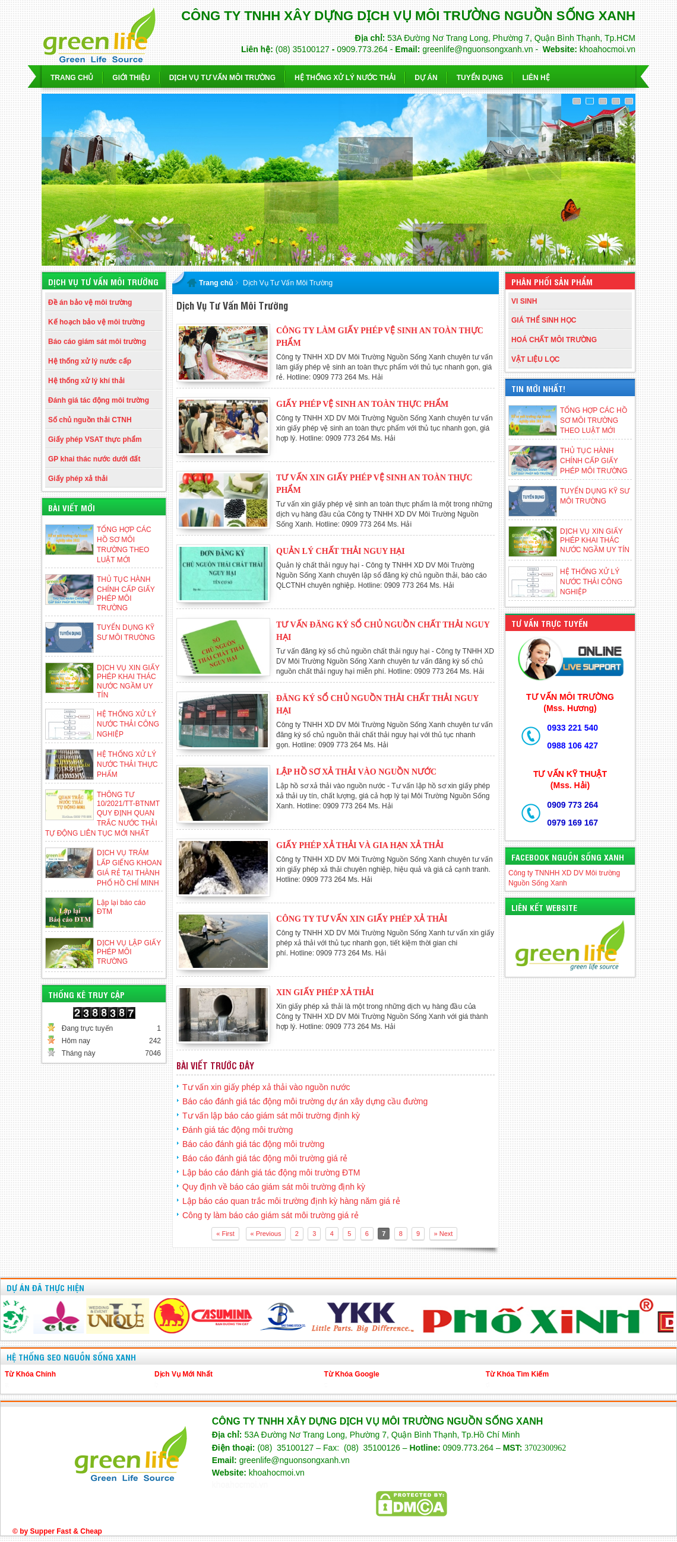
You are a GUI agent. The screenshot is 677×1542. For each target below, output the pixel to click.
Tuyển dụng (480, 78)
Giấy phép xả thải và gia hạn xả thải (360, 845)
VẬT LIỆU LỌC (535, 359)
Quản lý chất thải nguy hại (340, 551)
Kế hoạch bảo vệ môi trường (96, 322)
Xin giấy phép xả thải (325, 992)
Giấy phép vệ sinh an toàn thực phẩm (362, 404)
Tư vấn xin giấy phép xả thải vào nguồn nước (266, 1087)
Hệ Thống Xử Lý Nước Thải (345, 78)
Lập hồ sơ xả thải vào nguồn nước (356, 771)
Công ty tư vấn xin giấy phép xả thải (361, 919)
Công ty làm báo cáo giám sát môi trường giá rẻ (270, 1215)
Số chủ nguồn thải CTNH (90, 420)
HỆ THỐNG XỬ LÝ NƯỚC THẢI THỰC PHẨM (127, 764)
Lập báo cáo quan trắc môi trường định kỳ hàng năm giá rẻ (291, 1201)
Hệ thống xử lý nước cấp (89, 361)
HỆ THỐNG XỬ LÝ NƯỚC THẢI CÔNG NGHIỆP (128, 724)
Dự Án (426, 78)
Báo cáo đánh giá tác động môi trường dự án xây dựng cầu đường (305, 1101)
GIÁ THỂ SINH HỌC (543, 320)
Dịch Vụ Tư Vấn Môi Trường (288, 283)
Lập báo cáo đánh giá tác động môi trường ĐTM (271, 1172)
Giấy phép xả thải (77, 478)
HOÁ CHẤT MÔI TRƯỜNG (554, 340)
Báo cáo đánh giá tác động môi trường (253, 1144)
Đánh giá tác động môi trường (98, 400)
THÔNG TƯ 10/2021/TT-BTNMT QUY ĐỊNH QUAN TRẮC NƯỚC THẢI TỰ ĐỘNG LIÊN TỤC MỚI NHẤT (102, 814)
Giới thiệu (131, 78)
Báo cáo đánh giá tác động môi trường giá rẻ (264, 1158)
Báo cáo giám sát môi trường (97, 341)
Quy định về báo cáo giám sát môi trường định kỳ (273, 1186)
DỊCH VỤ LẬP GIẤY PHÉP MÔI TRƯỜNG (129, 952)
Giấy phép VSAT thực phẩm (95, 439)
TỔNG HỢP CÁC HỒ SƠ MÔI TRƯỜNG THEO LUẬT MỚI (593, 420)
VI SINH (524, 301)
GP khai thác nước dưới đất (94, 459)
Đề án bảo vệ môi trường (90, 302)
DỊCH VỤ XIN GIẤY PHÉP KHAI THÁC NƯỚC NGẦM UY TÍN (594, 540)
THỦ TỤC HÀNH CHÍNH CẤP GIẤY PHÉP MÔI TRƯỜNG (594, 461)
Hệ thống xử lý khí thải (86, 381)
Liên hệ (535, 78)
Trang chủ (71, 78)
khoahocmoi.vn (240, 1485)
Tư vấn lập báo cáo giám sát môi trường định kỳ (271, 1115)
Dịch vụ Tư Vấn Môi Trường (222, 78)
